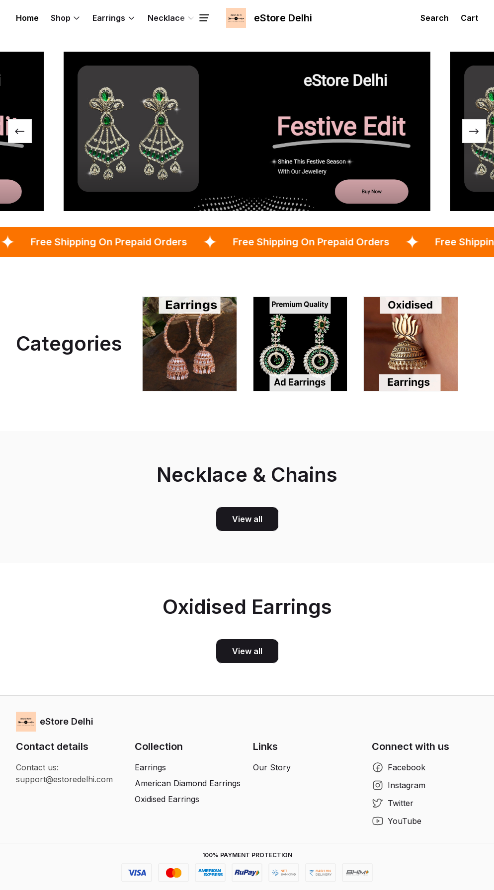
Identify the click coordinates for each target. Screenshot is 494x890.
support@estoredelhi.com (64, 779)
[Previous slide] (20, 131)
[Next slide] (474, 131)
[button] (434, 18)
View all (247, 519)
